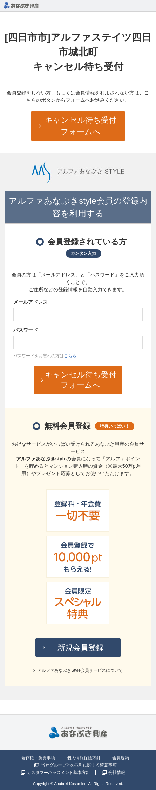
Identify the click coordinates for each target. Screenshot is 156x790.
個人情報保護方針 (84, 757)
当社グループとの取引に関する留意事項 (79, 765)
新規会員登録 (80, 647)
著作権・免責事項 (38, 757)
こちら (70, 355)
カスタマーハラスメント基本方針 (58, 772)
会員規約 (120, 757)
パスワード (25, 330)
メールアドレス (30, 302)
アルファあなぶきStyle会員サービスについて (80, 670)
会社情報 (116, 772)
